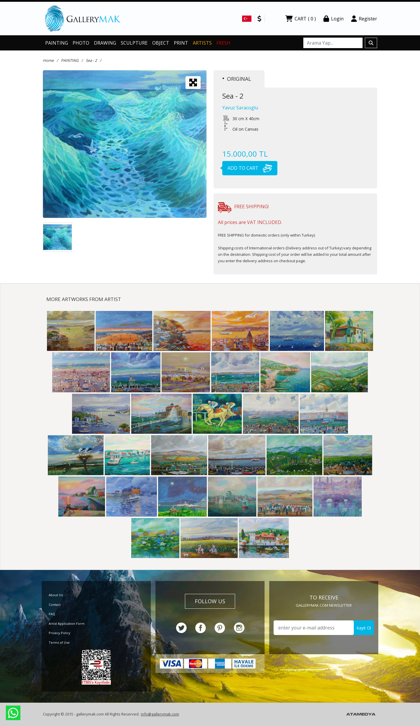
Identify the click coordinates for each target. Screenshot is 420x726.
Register (364, 18)
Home (48, 60)
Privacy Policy (59, 633)
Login (333, 18)
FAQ (52, 614)
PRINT (181, 43)
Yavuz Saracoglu (240, 107)
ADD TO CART (247, 168)
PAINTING (56, 43)
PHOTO (81, 43)
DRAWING (105, 43)
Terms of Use (59, 642)
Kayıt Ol (363, 628)
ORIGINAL (237, 78)
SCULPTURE (134, 43)
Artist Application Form (67, 623)
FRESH (223, 43)
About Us (56, 595)
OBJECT (160, 43)
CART (300, 18)
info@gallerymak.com (160, 714)
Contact (55, 604)
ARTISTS (202, 43)
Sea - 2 (91, 60)
